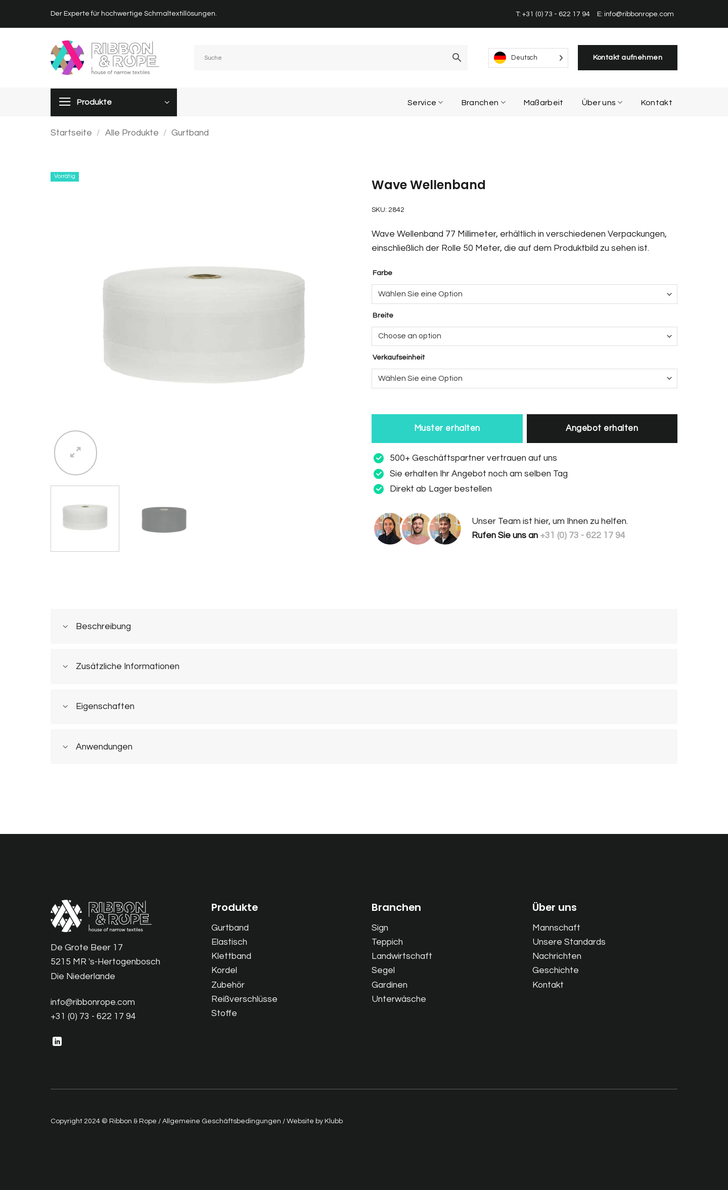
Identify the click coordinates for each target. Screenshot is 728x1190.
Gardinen (389, 985)
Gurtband (190, 133)
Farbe (382, 273)
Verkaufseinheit (399, 357)
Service (425, 102)
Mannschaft (556, 928)
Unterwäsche (399, 999)
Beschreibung (93, 627)
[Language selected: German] (528, 58)
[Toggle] (65, 627)
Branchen (484, 102)
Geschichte (555, 970)
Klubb (334, 1121)
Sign (380, 928)
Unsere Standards (569, 942)
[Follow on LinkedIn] (57, 1042)
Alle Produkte (132, 133)
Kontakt (656, 103)
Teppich (387, 942)
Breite (383, 315)
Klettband (231, 956)
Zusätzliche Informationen (117, 668)
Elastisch (229, 942)
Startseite (71, 133)
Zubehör (228, 985)
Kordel (224, 970)
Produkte (94, 102)
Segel (383, 970)
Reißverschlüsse (244, 999)
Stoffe (224, 1013)
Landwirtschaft (402, 956)
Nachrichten (556, 956)
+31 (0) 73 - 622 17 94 (93, 1016)
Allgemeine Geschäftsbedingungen (221, 1121)
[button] (75, 452)
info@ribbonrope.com (93, 1002)
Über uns (602, 102)
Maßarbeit (544, 103)
